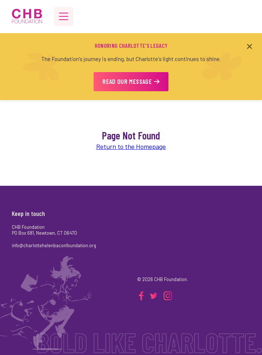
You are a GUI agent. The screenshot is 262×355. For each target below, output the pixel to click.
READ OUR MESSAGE (131, 81)
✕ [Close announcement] (249, 46)
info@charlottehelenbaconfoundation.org (54, 245)
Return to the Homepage (131, 146)
